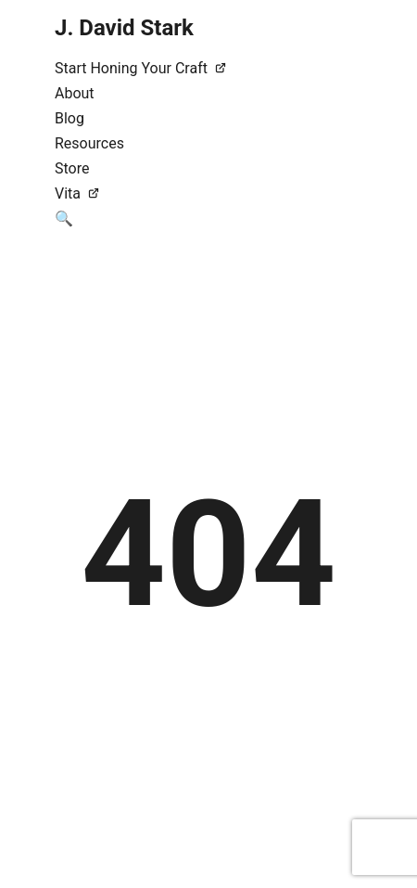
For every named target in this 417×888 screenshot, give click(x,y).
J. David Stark (124, 28)
